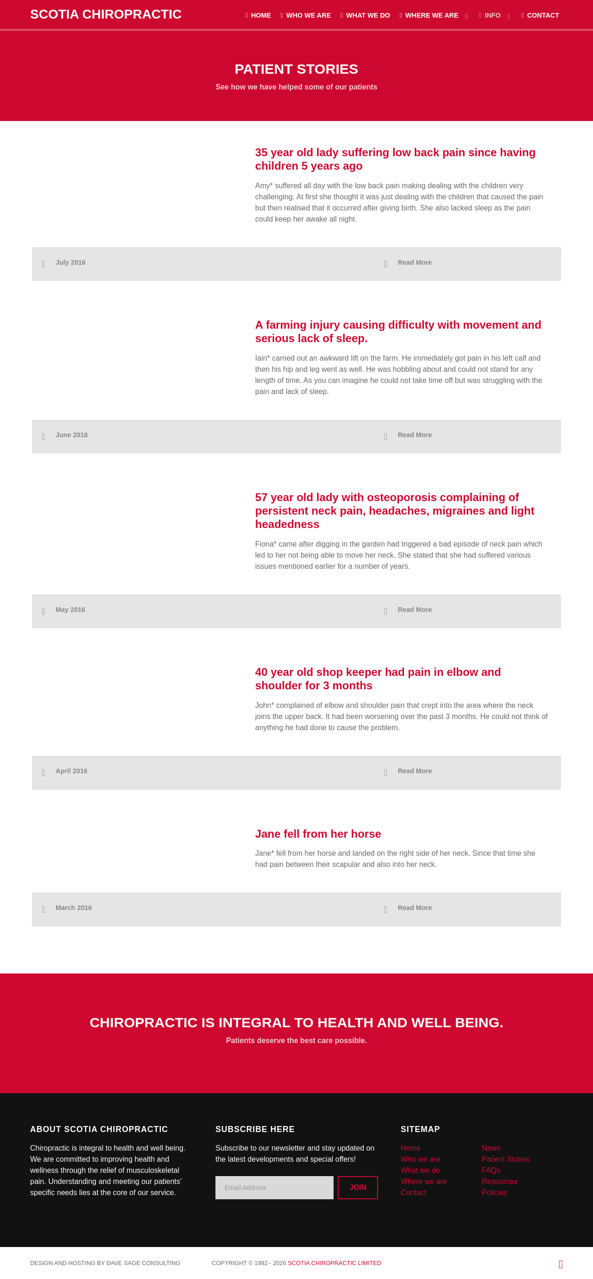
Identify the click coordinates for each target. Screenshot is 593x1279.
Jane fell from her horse (318, 833)
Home (411, 1148)
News (491, 1148)
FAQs (491, 1170)
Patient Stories (506, 1159)
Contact (413, 1192)
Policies (494, 1192)
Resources (499, 1181)
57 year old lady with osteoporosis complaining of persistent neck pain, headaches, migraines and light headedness (395, 510)
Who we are (420, 1159)
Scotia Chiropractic (106, 14)
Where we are (424, 1181)
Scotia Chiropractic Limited (334, 1263)
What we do (420, 1170)
